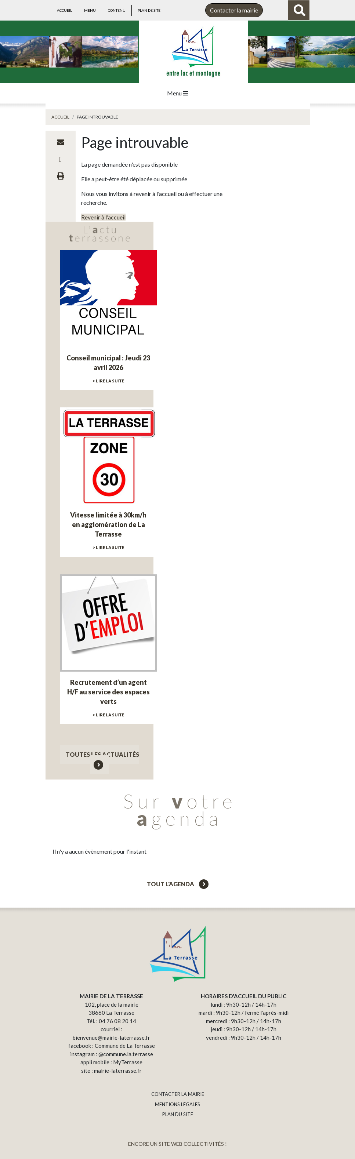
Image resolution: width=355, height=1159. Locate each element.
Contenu (117, 10)
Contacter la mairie (234, 10)
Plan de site (149, 10)
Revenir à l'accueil (103, 217)
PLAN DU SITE (177, 1114)
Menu (90, 10)
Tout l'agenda (178, 883)
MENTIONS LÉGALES (177, 1104)
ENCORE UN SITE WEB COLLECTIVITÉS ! (177, 1144)
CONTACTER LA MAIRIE (177, 1094)
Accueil (64, 10)
